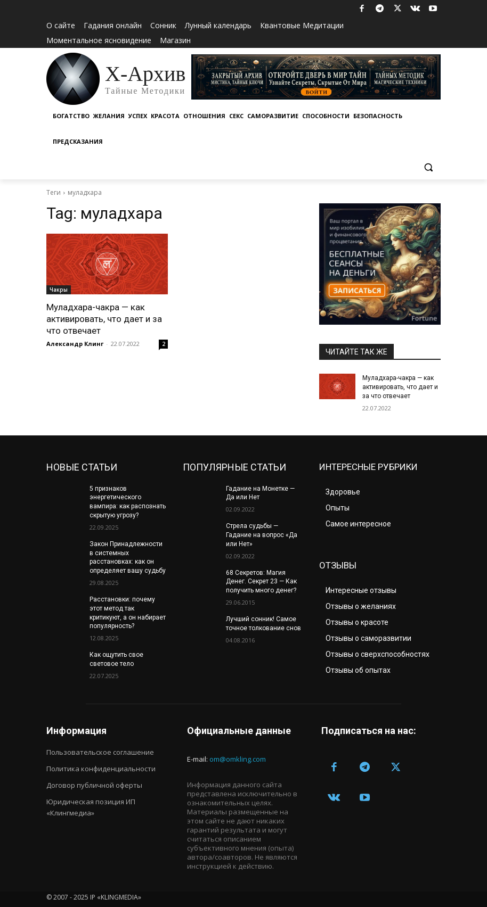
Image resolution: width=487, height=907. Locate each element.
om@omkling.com (237, 759)
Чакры (59, 289)
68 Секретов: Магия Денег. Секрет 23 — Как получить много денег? (261, 582)
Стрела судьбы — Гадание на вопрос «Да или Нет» (261, 535)
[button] (428, 167)
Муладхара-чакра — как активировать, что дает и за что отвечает (104, 319)
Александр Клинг (74, 344)
